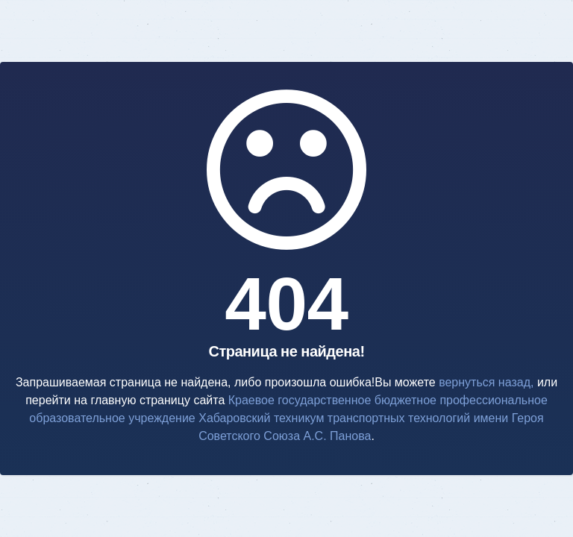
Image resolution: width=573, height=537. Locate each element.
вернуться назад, (486, 382)
